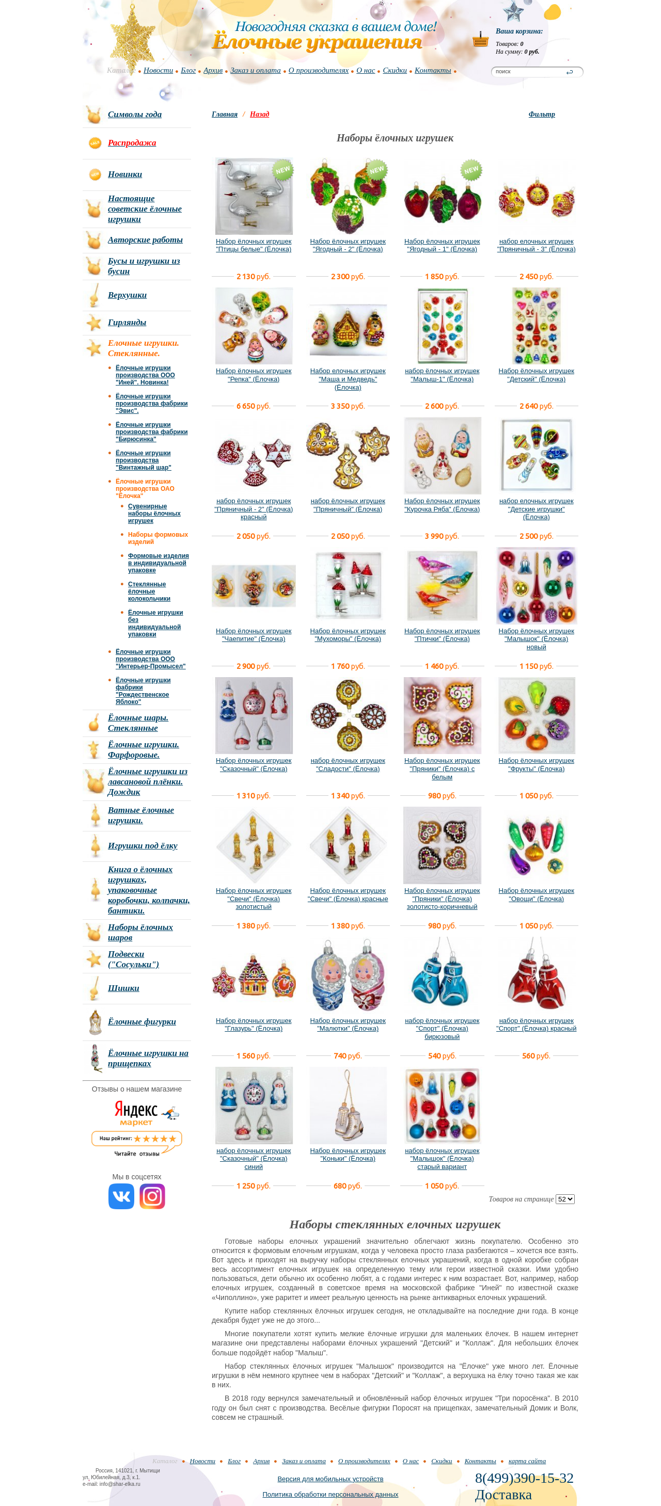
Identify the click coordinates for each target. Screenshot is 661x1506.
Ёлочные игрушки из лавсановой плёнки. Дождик (147, 781)
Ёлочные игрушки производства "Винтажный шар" (143, 460)
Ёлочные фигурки (142, 1022)
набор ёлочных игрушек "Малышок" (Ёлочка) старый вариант (442, 1159)
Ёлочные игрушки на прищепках (148, 1058)
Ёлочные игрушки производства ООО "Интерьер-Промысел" (151, 659)
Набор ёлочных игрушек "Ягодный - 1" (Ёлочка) (442, 245)
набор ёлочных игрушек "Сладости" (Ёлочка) (348, 765)
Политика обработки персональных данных (330, 1494)
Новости (158, 70)
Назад (259, 114)
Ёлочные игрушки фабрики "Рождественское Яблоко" (143, 691)
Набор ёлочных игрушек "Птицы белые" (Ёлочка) (253, 245)
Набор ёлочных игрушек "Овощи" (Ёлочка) (536, 895)
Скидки (395, 70)
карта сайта (527, 1461)
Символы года (135, 114)
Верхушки (127, 295)
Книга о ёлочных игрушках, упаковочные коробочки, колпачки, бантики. (149, 890)
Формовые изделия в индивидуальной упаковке (158, 563)
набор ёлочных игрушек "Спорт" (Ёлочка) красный (536, 1025)
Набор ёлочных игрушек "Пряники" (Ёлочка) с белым (442, 768)
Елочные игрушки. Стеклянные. (143, 348)
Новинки (125, 174)
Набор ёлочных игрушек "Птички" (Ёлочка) (442, 635)
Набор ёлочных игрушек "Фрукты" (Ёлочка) (536, 765)
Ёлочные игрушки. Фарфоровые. (143, 750)
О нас (365, 70)
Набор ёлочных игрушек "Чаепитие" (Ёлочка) (253, 635)
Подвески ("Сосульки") (133, 959)
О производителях (319, 70)
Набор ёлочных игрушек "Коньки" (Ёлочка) (348, 1155)
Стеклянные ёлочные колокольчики (149, 591)
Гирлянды (127, 322)
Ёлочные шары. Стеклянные (138, 723)
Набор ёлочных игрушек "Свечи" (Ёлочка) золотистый (253, 898)
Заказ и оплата (255, 70)
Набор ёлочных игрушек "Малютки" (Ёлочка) (348, 1025)
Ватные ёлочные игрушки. (141, 815)
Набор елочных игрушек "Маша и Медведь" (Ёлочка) (348, 379)
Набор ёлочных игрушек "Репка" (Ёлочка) (253, 375)
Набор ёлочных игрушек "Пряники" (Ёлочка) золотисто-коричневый (442, 898)
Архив (213, 70)
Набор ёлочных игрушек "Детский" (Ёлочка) (536, 375)
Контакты (433, 70)
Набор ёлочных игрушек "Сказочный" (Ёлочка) (253, 765)
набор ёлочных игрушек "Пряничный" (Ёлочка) (348, 505)
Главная (225, 114)
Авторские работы (145, 240)
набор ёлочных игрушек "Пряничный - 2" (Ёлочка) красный (253, 509)
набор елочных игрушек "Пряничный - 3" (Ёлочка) (536, 245)
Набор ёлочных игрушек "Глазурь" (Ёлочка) (253, 1025)
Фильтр (542, 114)
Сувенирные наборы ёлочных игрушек (154, 513)
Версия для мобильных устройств (330, 1479)
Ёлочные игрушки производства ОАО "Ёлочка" (145, 489)
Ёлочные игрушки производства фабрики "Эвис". (152, 403)
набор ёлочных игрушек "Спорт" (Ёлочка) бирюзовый (442, 1028)
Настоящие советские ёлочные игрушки (145, 209)
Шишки (123, 988)
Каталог (121, 70)
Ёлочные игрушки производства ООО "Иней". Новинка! (145, 375)
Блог (188, 70)
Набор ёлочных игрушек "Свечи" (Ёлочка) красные (348, 895)
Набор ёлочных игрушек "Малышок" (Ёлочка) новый (536, 639)
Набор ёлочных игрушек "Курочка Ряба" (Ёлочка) (442, 505)
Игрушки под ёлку (143, 846)
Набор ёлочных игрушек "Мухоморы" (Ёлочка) (348, 635)
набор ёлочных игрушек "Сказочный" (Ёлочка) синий (253, 1159)
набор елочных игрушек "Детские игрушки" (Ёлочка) (536, 509)
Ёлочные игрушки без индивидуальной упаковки (155, 623)
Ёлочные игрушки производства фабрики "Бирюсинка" (152, 432)
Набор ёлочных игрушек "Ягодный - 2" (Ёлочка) (348, 245)
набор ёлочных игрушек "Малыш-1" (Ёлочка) (442, 375)
